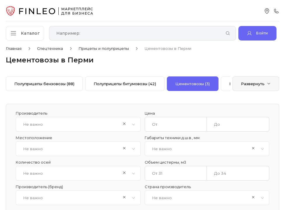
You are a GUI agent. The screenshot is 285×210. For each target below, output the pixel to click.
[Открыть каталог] (26, 33)
